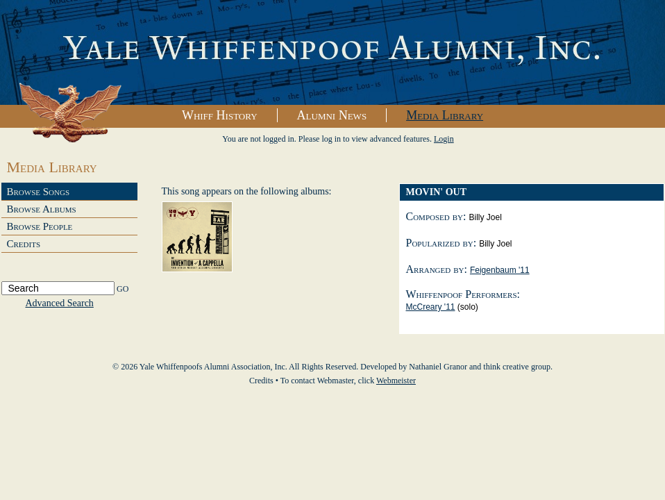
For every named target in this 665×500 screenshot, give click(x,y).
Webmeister (396, 380)
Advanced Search (60, 303)
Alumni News (332, 115)
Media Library (444, 115)
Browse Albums (41, 209)
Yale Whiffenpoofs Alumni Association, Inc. (332, 53)
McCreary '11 (430, 307)
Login (444, 139)
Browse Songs (38, 191)
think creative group (516, 367)
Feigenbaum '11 (500, 270)
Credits (24, 243)
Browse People (40, 226)
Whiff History (220, 115)
